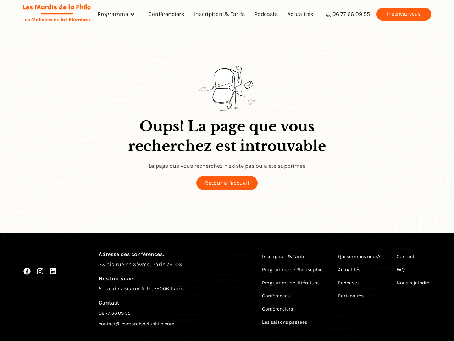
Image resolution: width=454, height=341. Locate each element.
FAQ (401, 270)
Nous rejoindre (413, 283)
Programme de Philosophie (292, 270)
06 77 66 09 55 (351, 14)
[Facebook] (27, 271)
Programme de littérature (290, 283)
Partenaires (351, 296)
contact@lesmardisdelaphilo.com (137, 324)
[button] (118, 14)
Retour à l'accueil (227, 183)
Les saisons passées (284, 322)
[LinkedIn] (53, 271)
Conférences (276, 296)
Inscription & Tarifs (219, 14)
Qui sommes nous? (359, 257)
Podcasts (266, 14)
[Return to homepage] (57, 14)
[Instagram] (40, 271)
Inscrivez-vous (404, 14)
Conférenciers (166, 14)
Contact (405, 257)
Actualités (300, 14)
